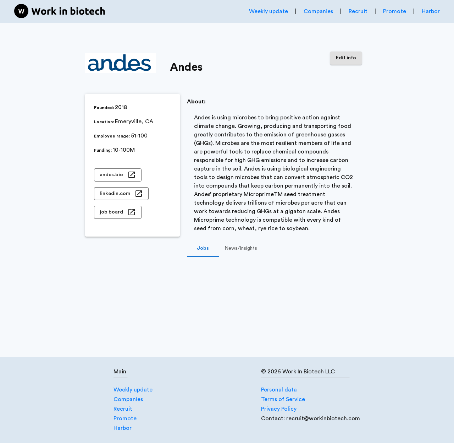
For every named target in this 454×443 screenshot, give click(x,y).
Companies (318, 11)
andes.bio (117, 175)
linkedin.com (121, 194)
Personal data (279, 390)
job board (117, 212)
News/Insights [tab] (241, 248)
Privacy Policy (279, 409)
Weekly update (268, 11)
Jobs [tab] (203, 248)
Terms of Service (283, 399)
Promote (394, 11)
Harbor (431, 11)
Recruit (358, 11)
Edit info (346, 58)
